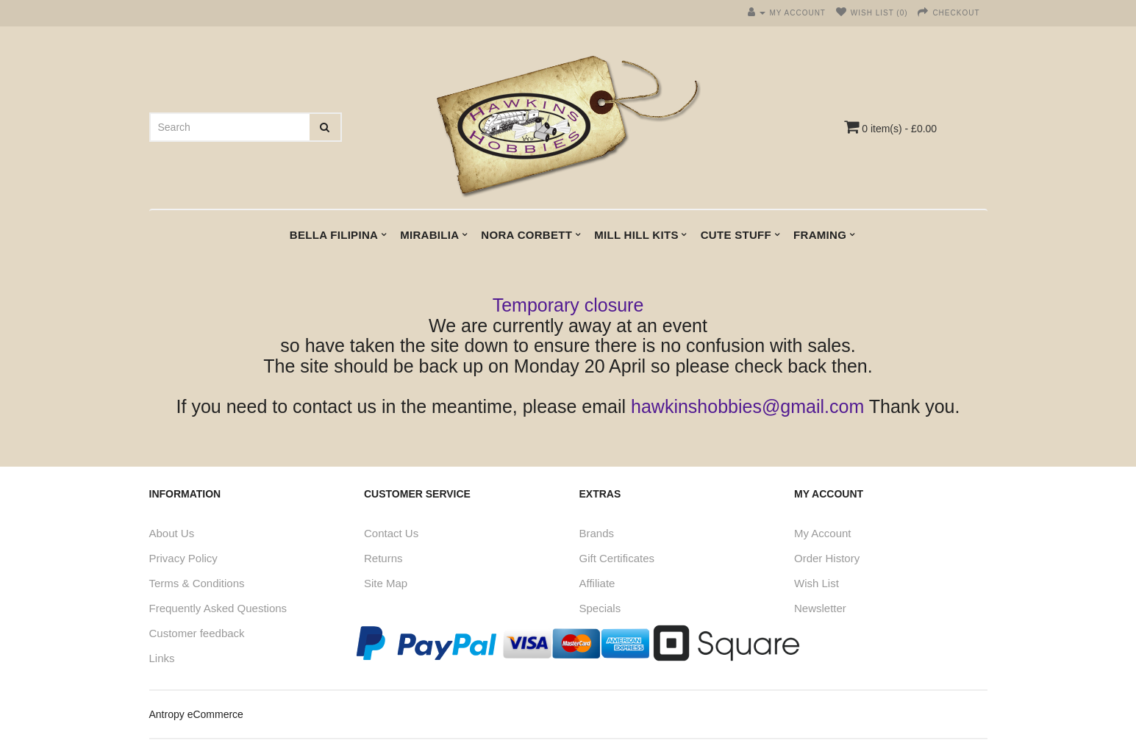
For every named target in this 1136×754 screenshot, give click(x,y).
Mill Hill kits (636, 235)
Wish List (816, 583)
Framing (819, 235)
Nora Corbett (526, 235)
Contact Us (391, 533)
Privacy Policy (183, 558)
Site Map (385, 583)
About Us (172, 533)
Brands (597, 533)
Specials (600, 608)
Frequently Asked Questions (218, 608)
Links (162, 658)
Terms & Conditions (197, 583)
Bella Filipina (334, 235)
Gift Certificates (617, 558)
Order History (827, 558)
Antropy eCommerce (196, 714)
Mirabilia (429, 235)
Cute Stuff (736, 235)
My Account (822, 533)
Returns (383, 558)
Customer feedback (197, 633)
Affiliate (597, 583)
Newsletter (820, 608)
